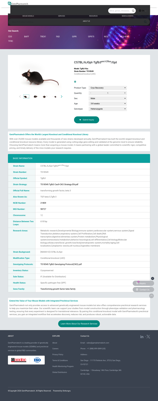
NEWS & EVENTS (106, 11)
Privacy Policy (57, 355)
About (54, 343)
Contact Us (85, 336)
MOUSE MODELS (27, 11)
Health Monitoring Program (63, 366)
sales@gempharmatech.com (98, 343)
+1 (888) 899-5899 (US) (96, 349)
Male (93, 98)
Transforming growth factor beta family (57, 289)
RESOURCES (79, 11)
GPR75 (91, 36)
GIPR (74, 36)
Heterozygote (97, 109)
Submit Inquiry (86, 120)
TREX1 (43, 36)
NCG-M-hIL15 (125, 36)
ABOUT (11, 336)
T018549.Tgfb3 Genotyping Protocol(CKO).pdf (61, 264)
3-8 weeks (95, 103)
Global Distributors (59, 372)
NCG (106, 36)
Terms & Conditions (60, 360)
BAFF (26, 36)
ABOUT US (133, 11)
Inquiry (141, 283)
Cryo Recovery (97, 88)
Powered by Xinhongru (62, 391)
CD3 (10, 36)
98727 (43, 209)
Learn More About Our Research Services (79, 324)
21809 (43, 203)
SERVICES (53, 11)
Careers (55, 349)
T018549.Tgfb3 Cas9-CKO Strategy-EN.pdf (59, 184)
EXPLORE (56, 336)
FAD (58, 36)
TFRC (10, 41)
